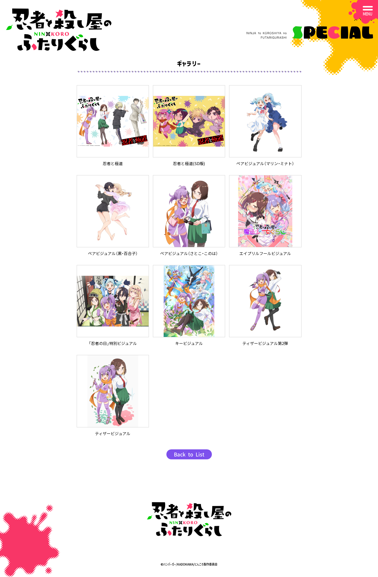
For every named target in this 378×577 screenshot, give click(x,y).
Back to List (189, 454)
